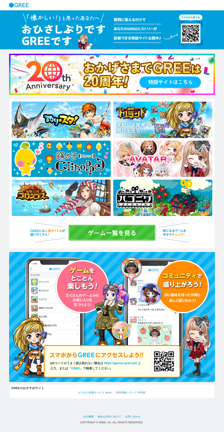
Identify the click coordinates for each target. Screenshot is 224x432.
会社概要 (88, 416)
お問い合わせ (133, 416)
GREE (19, 5)
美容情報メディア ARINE (131, 392)
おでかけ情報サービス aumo (95, 392)
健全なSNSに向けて (109, 416)
